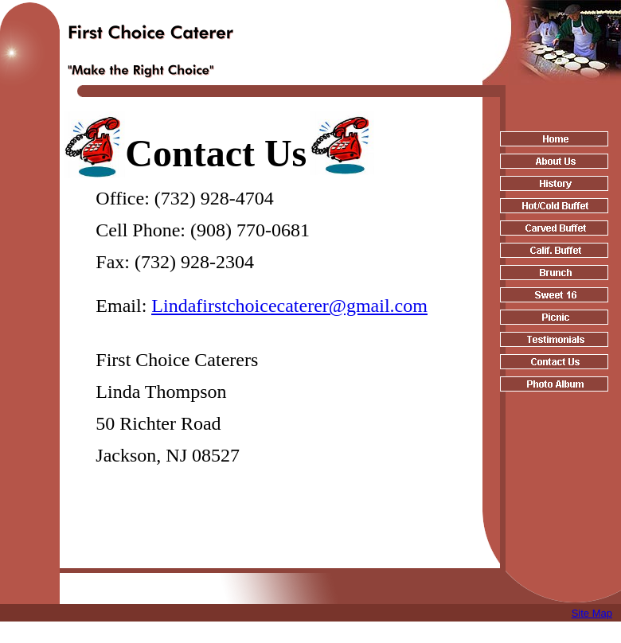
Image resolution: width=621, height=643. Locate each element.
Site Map (592, 613)
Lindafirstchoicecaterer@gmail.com (289, 305)
